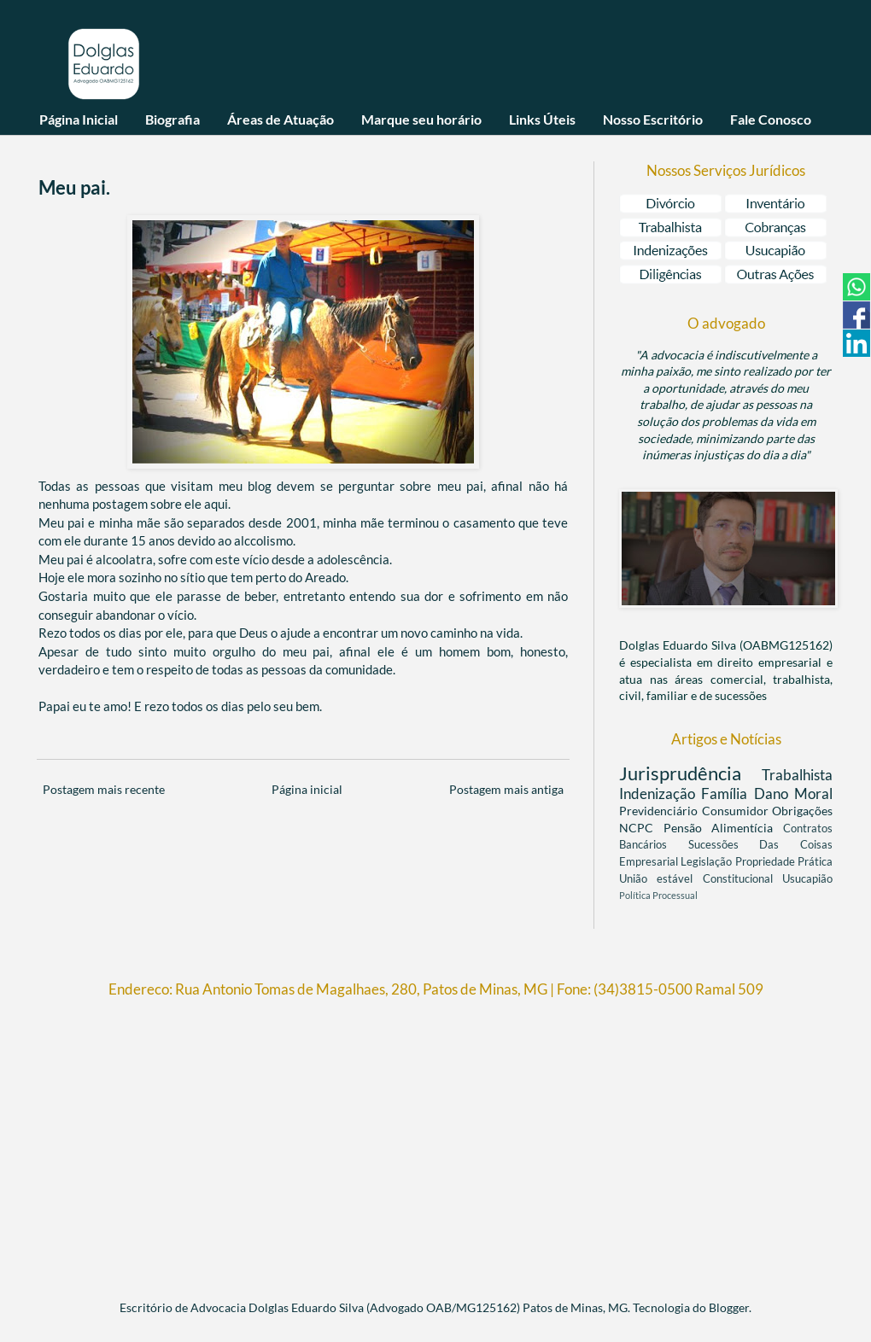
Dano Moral (793, 793)
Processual (675, 895)
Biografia (172, 119)
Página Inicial (78, 119)
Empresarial (650, 861)
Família (727, 793)
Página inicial (307, 789)
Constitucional (742, 878)
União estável (661, 878)
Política (635, 895)
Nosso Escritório (653, 119)
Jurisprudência (690, 773)
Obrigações (802, 810)
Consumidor (737, 810)
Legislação (707, 861)
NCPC (641, 827)
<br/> (435, 1141)
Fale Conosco (770, 119)
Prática (815, 861)
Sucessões (724, 844)
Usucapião (807, 878)
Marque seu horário (421, 119)
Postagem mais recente (104, 789)
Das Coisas (796, 844)
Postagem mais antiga (506, 789)
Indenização (660, 793)
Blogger (729, 1307)
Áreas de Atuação (280, 119)
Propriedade (766, 861)
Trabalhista (797, 775)
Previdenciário (660, 810)
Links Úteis (542, 119)
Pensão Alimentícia (723, 827)
